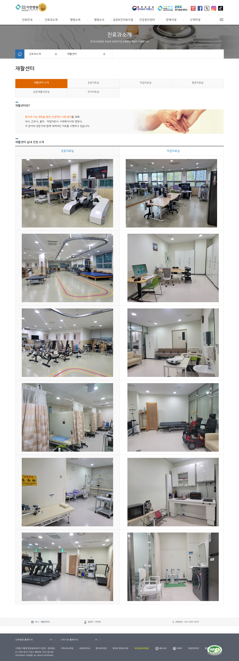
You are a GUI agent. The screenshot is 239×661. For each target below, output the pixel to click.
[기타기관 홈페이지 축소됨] (80, 639)
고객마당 (195, 19)
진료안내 (27, 19)
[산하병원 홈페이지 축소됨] (35, 639)
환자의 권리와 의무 (120, 648)
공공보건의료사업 (123, 19)
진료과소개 (51, 19)
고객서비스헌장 (67, 648)
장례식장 (171, 19)
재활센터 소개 (41, 82)
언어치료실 (93, 92)
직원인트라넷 (193, 648)
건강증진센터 (147, 19)
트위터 (177, 648)
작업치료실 (145, 82)
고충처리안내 (84, 648)
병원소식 (99, 19)
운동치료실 (93, 82)
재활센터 (72, 54)
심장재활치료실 (41, 92)
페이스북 (160, 648)
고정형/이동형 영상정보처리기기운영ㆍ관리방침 (35, 648)
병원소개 (75, 19)
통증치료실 (197, 82)
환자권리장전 (101, 648)
